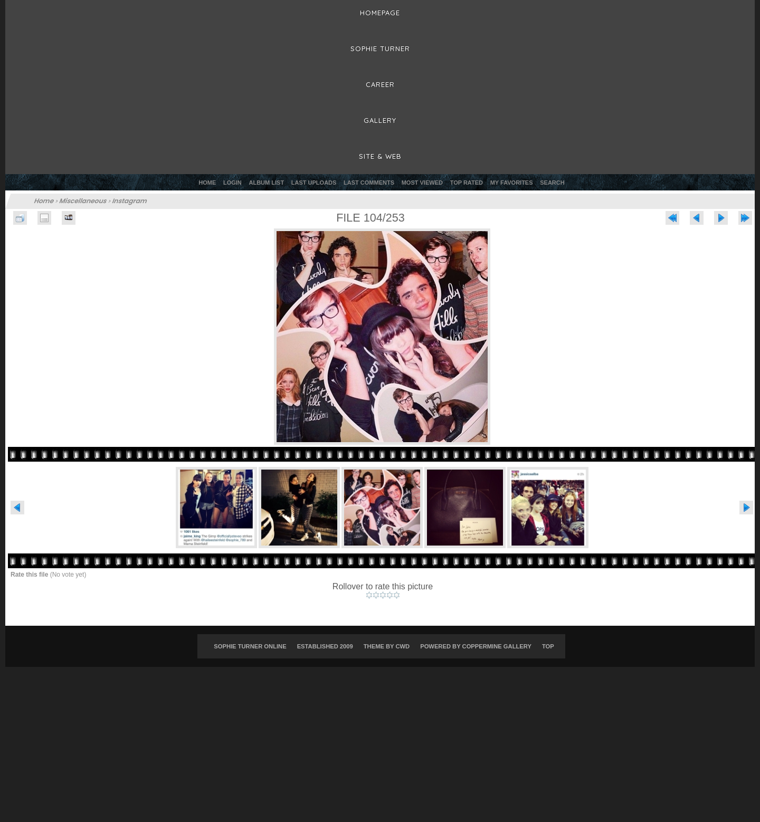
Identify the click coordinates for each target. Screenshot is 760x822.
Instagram (130, 200)
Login (232, 182)
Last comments (369, 182)
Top (548, 646)
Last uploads (314, 182)
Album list (266, 182)
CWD (402, 646)
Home (207, 182)
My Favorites (511, 182)
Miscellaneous (83, 200)
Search (552, 182)
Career (380, 84)
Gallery (380, 120)
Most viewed (422, 182)
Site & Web (380, 156)
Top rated (466, 182)
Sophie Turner (380, 48)
